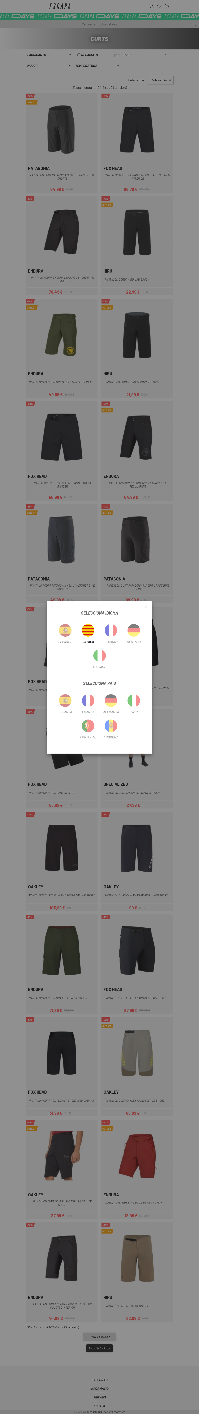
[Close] (146, 607)
